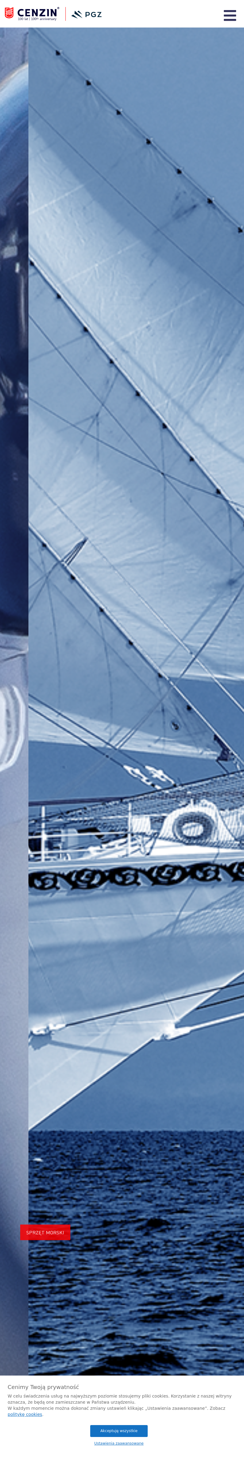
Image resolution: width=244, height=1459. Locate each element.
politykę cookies (25, 1414)
